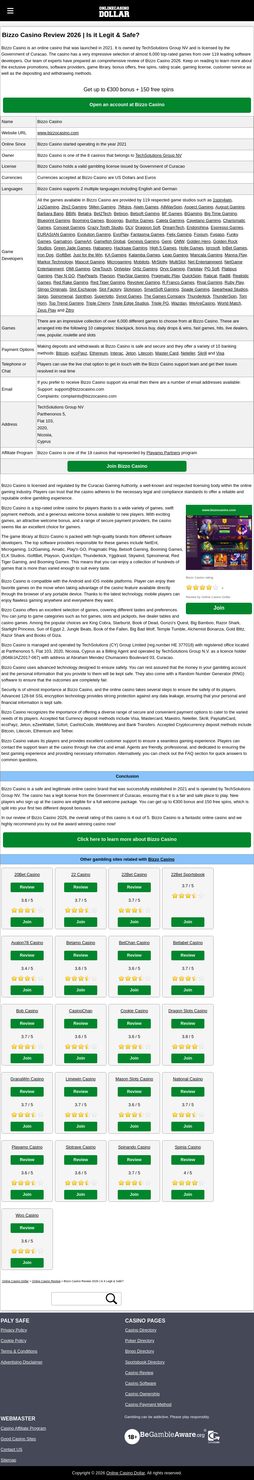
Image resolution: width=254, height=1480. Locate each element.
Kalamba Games (144, 254)
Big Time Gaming (220, 213)
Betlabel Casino (188, 942)
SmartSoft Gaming (161, 289)
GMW (179, 241)
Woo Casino (27, 1215)
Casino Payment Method (148, 1404)
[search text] (79, 1298)
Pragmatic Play (165, 275)
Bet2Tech (102, 213)
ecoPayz (79, 353)
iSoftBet (63, 254)
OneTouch (101, 268)
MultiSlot (177, 261)
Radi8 (224, 275)
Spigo (42, 296)
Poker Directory (139, 1340)
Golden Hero (199, 241)
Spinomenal (62, 296)
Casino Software (140, 1383)
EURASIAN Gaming (56, 234)
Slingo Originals (52, 289)
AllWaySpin (171, 206)
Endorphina (197, 227)
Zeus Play (46, 310)
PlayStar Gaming (133, 275)
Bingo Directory (139, 1351)
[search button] (111, 1298)
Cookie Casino (134, 1010)
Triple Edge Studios (130, 303)
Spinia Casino (188, 1147)
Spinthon (83, 296)
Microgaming (119, 261)
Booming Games (88, 220)
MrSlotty (159, 261)
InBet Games (234, 247)
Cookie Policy (13, 1340)
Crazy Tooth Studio (105, 227)
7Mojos (124, 206)
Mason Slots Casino (134, 1078)
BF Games (172, 213)
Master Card (166, 353)
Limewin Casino (81, 1078)
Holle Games (191, 247)
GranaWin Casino (27, 1078)
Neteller (188, 353)
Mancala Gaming (206, 254)
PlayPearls (87, 275)
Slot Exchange (83, 289)
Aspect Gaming (198, 206)
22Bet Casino (134, 874)
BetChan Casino (134, 942)
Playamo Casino (27, 1147)
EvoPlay (120, 234)
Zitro (69, 310)
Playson (107, 275)
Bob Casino (27, 1010)
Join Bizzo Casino (126, 466)
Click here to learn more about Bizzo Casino (127, 839)
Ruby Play (234, 282)
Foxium (201, 234)
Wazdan (179, 303)
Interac (116, 353)
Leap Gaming (175, 254)
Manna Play (236, 254)
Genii (166, 241)
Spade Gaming (195, 289)
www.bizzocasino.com (58, 132)
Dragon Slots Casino (187, 1010)
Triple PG (160, 303)
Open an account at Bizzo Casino (126, 104)
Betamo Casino (80, 942)
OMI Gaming (78, 268)
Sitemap (8, 1460)
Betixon (121, 213)
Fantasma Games (147, 234)
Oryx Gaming (172, 268)
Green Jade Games (72, 247)
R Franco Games (178, 282)
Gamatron (62, 241)
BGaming (193, 213)
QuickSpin (191, 275)
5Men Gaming (102, 206)
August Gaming (229, 206)
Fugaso (217, 234)
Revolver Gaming (143, 282)
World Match (229, 303)
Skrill (202, 353)
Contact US (11, 1449)
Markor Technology (55, 261)
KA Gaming (115, 254)
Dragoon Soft (147, 227)
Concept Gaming (69, 227)
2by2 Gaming (73, 206)
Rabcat (210, 275)
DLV (129, 227)
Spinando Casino (134, 1147)
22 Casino (80, 874)
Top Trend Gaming (66, 303)
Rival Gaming (209, 282)
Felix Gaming (179, 234)
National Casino (188, 1078)
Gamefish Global (109, 241)
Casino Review (139, 1372)
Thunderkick (198, 296)
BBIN (71, 213)
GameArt (82, 241)
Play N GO (65, 275)
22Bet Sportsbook (188, 874)
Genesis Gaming (143, 241)
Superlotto (103, 296)
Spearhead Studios (230, 289)
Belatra (85, 213)
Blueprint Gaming (53, 220)
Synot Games (129, 296)
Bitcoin (62, 353)
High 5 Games (163, 247)
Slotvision (133, 289)
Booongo (114, 220)
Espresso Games (227, 227)
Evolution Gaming (94, 234)
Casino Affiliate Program (23, 1428)
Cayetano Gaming (204, 220)
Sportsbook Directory (144, 1362)
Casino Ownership (142, 1393)
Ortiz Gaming (145, 268)
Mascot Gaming (90, 261)
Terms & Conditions (19, 1351)
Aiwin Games (146, 206)
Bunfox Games (140, 220)
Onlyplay (122, 268)
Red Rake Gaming (70, 282)
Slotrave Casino (81, 1147)
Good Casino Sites (18, 1438)
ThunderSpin (225, 296)
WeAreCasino (202, 303)
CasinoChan (80, 1010)
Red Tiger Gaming (108, 282)
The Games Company (164, 296)
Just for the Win (88, 254)
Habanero (102, 247)
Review (27, 887)
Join (219, 608)
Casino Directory (140, 1330)
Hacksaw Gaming (130, 247)
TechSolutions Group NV (158, 155)
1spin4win (222, 199)
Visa (220, 353)
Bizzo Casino (161, 859)
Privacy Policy (14, 1330)
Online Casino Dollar (125, 1472)
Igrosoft (213, 247)
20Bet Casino (27, 874)
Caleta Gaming (170, 220)
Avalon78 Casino (27, 942)
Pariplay (194, 268)
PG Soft (211, 268)
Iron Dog (45, 254)
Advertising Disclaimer (22, 1362)
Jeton (131, 353)
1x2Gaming (48, 206)
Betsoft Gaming (144, 213)
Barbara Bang (50, 213)
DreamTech (173, 227)
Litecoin (145, 353)
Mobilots (141, 261)
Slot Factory (110, 289)
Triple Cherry (98, 303)
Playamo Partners (163, 452)
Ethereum (99, 353)
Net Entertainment (205, 261)
